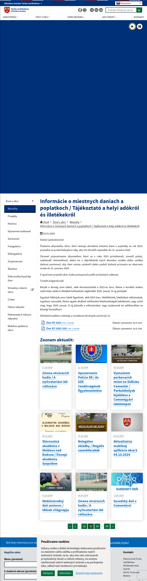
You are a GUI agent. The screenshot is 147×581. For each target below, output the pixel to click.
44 (107, 526)
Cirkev (11, 299)
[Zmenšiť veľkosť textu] (92, 10)
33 (91, 526)
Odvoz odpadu (16, 307)
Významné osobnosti (19, 231)
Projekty (12, 216)
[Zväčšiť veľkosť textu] (101, 10)
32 (84, 526)
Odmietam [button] (65, 573)
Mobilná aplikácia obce (18, 328)
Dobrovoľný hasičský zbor (19, 278)
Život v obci (12, 201)
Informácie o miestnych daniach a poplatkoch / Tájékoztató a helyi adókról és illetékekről (89, 226)
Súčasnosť (13, 238)
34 (97, 526)
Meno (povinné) (13, 559)
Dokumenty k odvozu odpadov (19, 316)
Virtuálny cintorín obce (21, 290)
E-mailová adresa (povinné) (20, 571)
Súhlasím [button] (48, 573)
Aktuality (13, 208)
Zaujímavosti (15, 261)
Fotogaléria (14, 246)
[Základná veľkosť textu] (96, 10)
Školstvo (12, 268)
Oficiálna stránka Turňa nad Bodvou (23, 3)
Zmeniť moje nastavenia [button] (89, 573)
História (12, 223)
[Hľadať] (139, 10)
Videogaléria (15, 253)
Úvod (44, 222)
